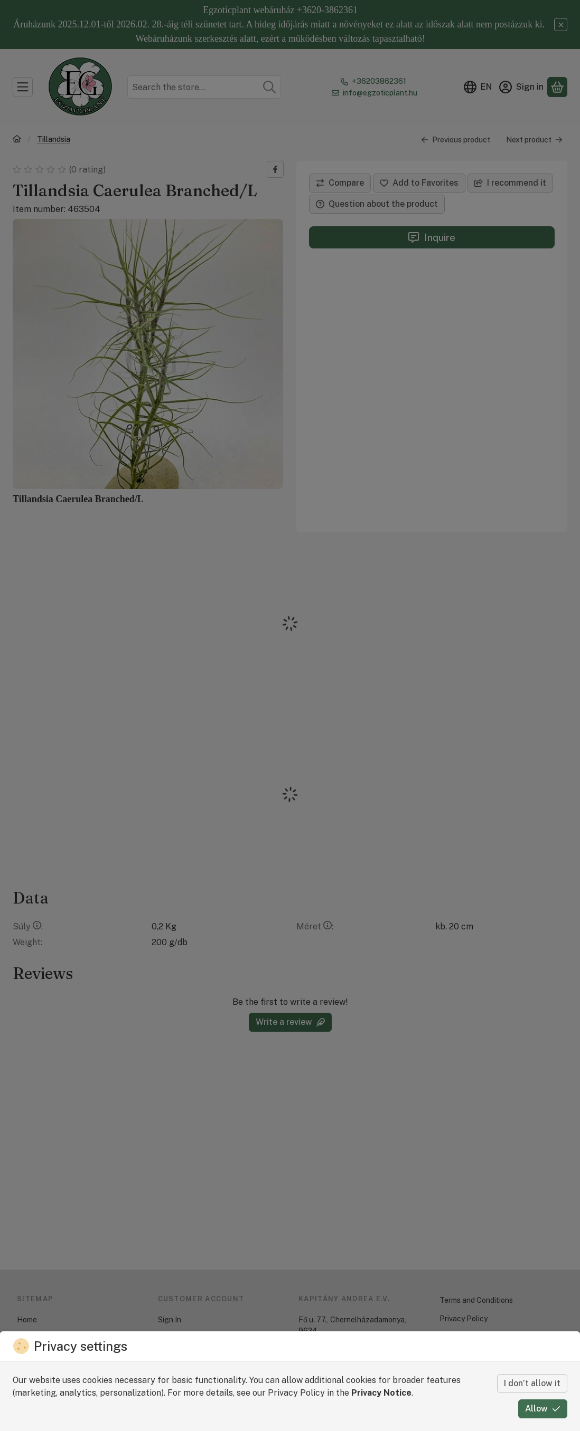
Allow (542, 1409)
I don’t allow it (532, 1383)
